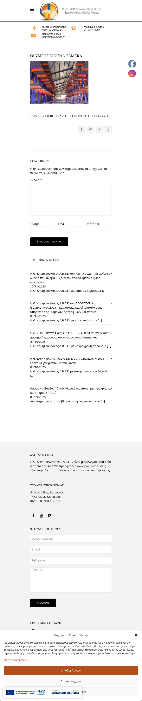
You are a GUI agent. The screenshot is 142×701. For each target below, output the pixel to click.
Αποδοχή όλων (71, 670)
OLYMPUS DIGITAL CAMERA (56, 56)
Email (61, 224)
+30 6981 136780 (48, 501)
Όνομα (35, 224)
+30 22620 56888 (91, 30)
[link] (71, 10)
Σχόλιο (36, 180)
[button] (136, 635)
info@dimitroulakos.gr (53, 37)
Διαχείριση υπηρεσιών (16, 660)
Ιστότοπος (93, 224)
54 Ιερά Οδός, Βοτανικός (47, 492)
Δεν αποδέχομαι (71, 681)
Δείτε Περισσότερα (51, 30)
